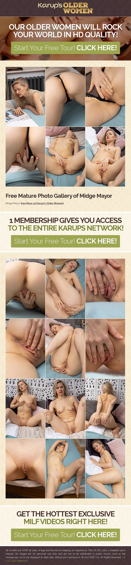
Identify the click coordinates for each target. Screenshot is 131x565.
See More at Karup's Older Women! (42, 203)
